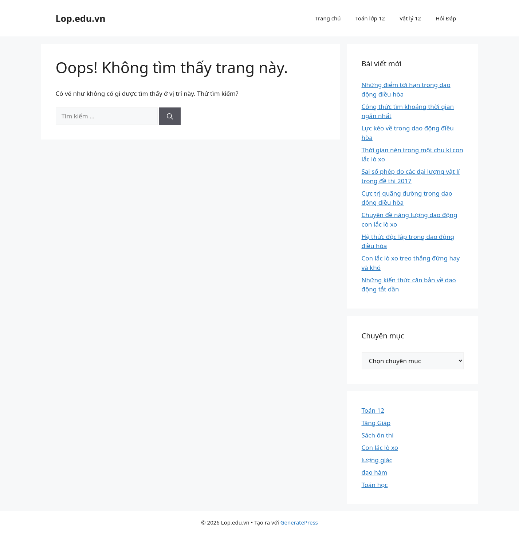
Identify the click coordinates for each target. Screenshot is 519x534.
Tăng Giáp (376, 423)
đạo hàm (375, 472)
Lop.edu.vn (81, 18)
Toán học (375, 484)
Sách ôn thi (378, 435)
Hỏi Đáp (446, 18)
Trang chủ (328, 18)
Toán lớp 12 (370, 18)
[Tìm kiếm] (170, 116)
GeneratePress (299, 522)
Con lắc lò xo (380, 447)
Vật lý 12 (410, 18)
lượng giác (377, 460)
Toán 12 (373, 410)
